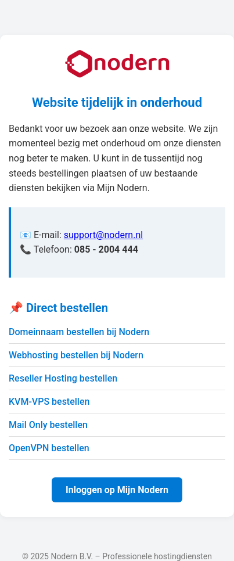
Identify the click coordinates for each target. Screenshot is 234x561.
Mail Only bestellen (48, 424)
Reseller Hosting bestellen (63, 378)
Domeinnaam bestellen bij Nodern (79, 331)
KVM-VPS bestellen (49, 401)
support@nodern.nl (103, 234)
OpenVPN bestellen (49, 448)
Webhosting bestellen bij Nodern (76, 355)
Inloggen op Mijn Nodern (117, 489)
